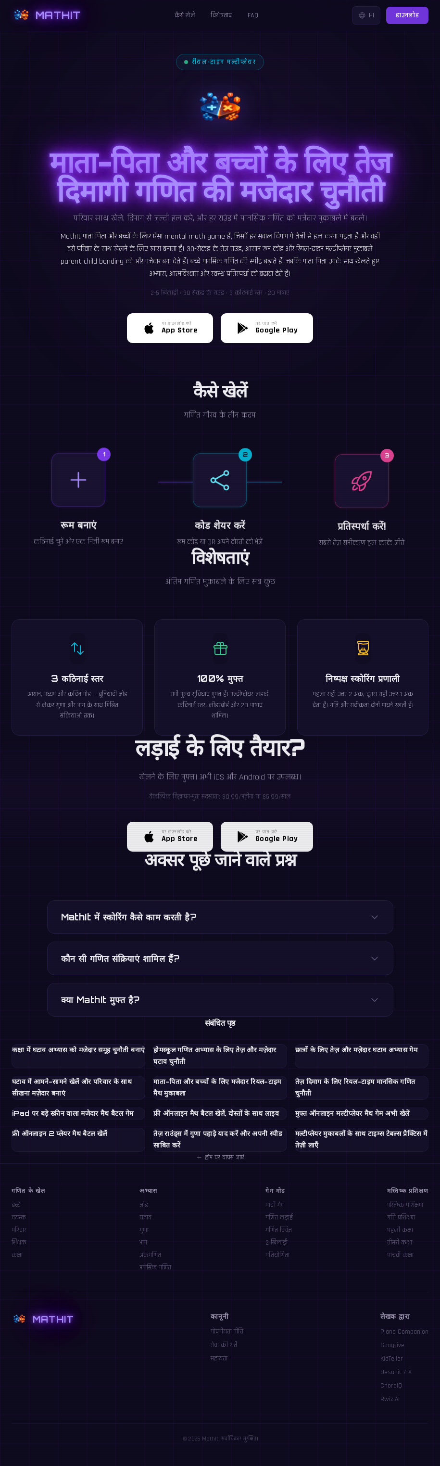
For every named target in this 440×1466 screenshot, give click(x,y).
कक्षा (17, 1255)
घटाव (145, 1217)
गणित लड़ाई (279, 1217)
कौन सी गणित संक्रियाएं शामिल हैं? (220, 958)
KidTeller (391, 1358)
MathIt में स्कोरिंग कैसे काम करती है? (220, 917)
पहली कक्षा (400, 1230)
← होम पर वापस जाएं (220, 1157)
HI (366, 15)
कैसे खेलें (185, 15)
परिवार (19, 1230)
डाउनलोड (407, 15)
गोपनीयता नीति (227, 1331)
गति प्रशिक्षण (401, 1217)
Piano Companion (404, 1331)
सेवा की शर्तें (224, 1345)
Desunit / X (396, 1372)
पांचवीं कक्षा (400, 1255)
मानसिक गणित (155, 1267)
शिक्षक (19, 1242)
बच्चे (16, 1205)
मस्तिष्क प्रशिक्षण (405, 1205)
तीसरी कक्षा (399, 1242)
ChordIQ (391, 1385)
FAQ (253, 15)
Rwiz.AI (390, 1399)
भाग (143, 1242)
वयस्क (19, 1217)
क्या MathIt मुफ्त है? (220, 999)
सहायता (219, 1358)
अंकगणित (150, 1255)
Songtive (392, 1345)
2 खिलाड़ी (276, 1242)
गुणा (144, 1230)
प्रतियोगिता (277, 1255)
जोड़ (143, 1205)
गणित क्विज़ (278, 1230)
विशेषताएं (221, 15)
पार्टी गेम (274, 1205)
